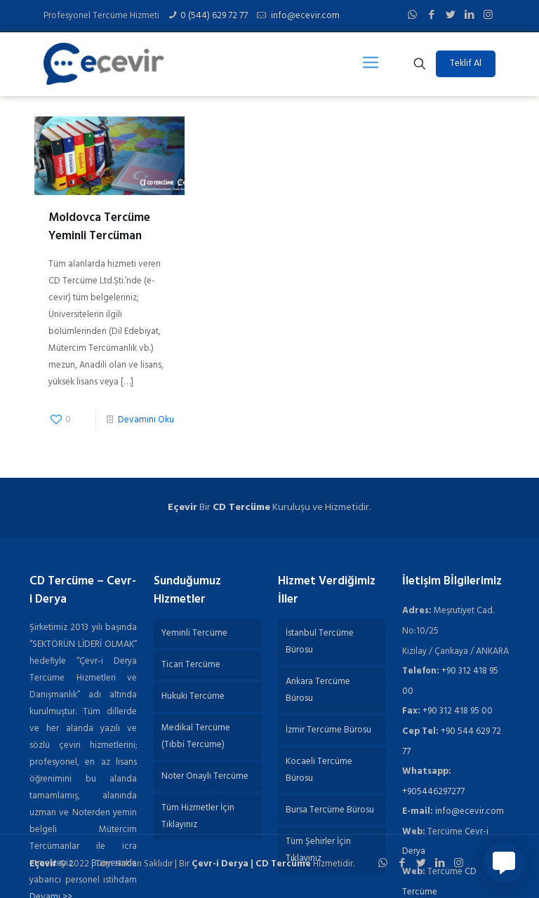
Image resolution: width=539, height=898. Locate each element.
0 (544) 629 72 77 (214, 15)
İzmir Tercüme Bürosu (328, 730)
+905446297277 (433, 791)
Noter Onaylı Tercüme (204, 776)
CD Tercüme (241, 508)
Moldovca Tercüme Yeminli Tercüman (99, 227)
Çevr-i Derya (220, 864)
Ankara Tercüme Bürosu (318, 690)
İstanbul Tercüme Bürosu (320, 641)
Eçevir (43, 864)
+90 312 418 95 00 (457, 711)
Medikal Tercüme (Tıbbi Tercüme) (195, 736)
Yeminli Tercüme (194, 633)
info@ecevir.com (304, 15)
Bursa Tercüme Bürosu (330, 810)
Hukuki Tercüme (193, 696)
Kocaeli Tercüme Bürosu (319, 770)
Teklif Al (465, 63)
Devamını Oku (146, 420)
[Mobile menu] (370, 64)
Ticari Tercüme (190, 664)
